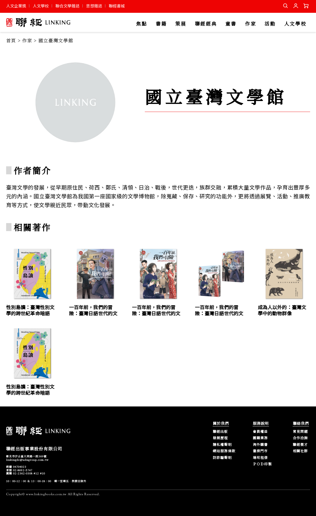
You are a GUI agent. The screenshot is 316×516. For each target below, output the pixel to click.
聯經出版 (220, 432)
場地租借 (260, 458)
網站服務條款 (224, 451)
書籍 (161, 24)
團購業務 (260, 438)
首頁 (11, 40)
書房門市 (260, 451)
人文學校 (41, 6)
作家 (250, 24)
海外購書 (260, 445)
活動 (270, 24)
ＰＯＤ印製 (262, 464)
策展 (180, 24)
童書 (230, 24)
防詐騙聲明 (222, 458)
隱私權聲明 (222, 445)
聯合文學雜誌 (67, 6)
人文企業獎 (16, 6)
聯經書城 (117, 6)
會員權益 (260, 432)
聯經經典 (206, 24)
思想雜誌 (94, 6)
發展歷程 (220, 438)
